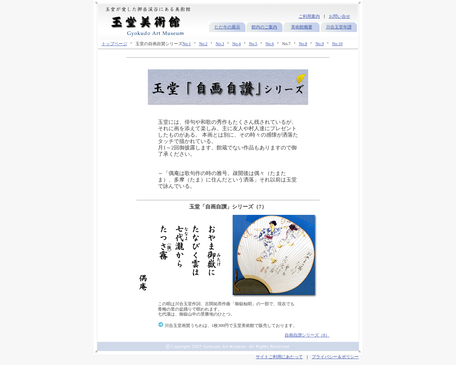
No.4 (236, 43)
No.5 (253, 43)
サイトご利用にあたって (279, 356)
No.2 (203, 43)
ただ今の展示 (227, 27)
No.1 (186, 43)
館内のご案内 (264, 27)
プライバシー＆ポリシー (335, 356)
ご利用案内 (309, 16)
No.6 (269, 43)
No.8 (303, 43)
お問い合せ (339, 16)
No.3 (220, 43)
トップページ (114, 43)
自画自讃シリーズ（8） (307, 335)
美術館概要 (301, 27)
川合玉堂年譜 (339, 27)
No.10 (337, 43)
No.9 (319, 43)
